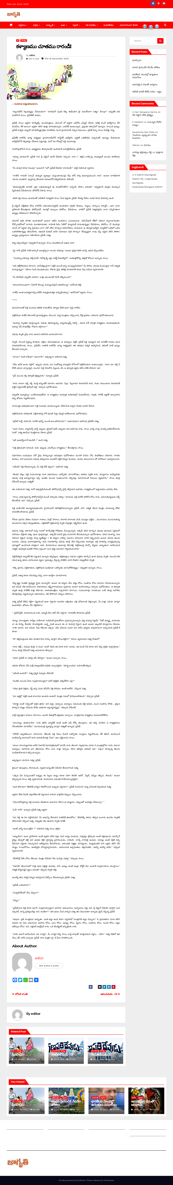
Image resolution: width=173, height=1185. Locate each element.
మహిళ (134, 1097)
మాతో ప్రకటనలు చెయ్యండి (59, 1133)
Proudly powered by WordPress (72, 1180)
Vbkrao (136, 145)
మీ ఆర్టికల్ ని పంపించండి (58, 1127)
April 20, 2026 (21, 1110)
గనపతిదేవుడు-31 (101, 1054)
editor (32, 55)
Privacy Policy (136, 1140)
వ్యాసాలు (22, 25)
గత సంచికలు (91, 25)
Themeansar (108, 1180)
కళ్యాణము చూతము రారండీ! (43, 46)
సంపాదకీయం (109, 25)
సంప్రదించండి (12, 1133)
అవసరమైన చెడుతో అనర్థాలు (145, 84)
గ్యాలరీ (75, 25)
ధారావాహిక (55, 1051)
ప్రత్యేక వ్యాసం (56, 1097)
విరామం (147, 145)
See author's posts (49, 965)
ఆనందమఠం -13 (110, 994)
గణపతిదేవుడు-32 (62, 1054)
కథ (18, 40)
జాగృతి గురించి (13, 1127)
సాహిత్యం (23, 40)
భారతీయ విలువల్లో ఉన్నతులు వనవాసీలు (104, 1103)
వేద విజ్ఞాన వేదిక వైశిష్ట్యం (142, 115)
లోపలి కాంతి (20, 994)
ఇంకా (63, 25)
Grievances (135, 1133)
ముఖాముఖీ (95, 1097)
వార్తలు (36, 25)
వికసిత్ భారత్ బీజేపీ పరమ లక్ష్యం (147, 91)
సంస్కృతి (50, 25)
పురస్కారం (18, 1054)
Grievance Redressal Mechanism (146, 1127)
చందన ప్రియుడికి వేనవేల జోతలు (146, 67)
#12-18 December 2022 (57, 58)
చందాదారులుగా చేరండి (129, 25)
